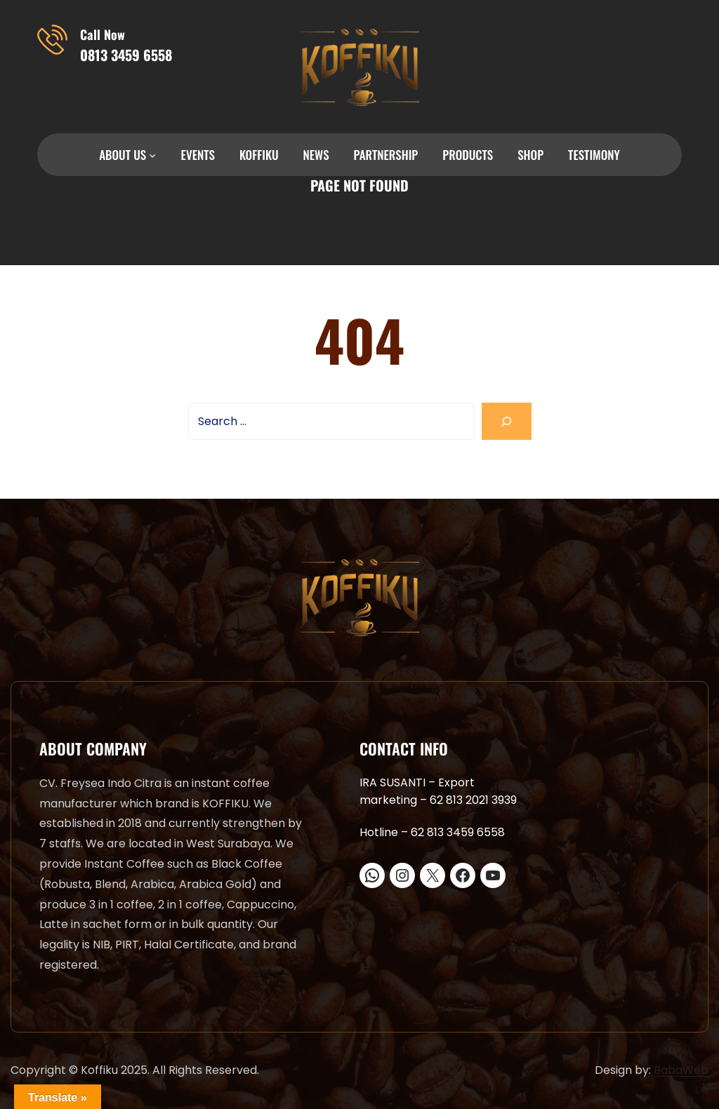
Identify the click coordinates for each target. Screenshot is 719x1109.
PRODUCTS (467, 154)
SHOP (530, 154)
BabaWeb (681, 1070)
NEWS (316, 154)
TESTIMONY (594, 154)
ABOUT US (122, 154)
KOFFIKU (259, 154)
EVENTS (198, 154)
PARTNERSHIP (386, 154)
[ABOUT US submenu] (152, 155)
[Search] (507, 421)
